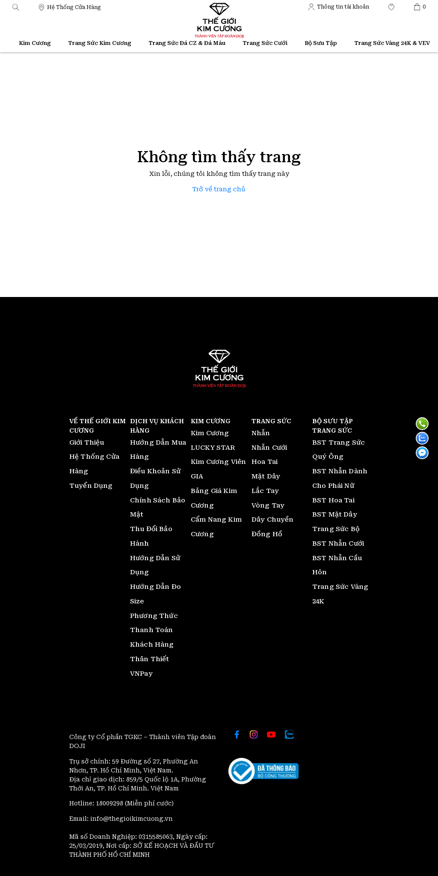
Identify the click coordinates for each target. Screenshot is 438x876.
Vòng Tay (268, 505)
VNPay (141, 673)
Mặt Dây (266, 476)
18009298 (110, 803)
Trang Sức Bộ (336, 529)
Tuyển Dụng (91, 486)
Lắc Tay (265, 491)
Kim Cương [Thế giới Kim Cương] (35, 43)
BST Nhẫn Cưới (338, 543)
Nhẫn (261, 433)
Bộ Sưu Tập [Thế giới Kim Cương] (321, 43)
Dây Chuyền (273, 519)
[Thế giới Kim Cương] (69, 6)
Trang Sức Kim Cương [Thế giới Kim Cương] (99, 43)
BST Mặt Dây (334, 514)
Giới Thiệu (86, 442)
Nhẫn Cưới (269, 447)
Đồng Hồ (267, 534)
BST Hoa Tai (333, 500)
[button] (15, 6)
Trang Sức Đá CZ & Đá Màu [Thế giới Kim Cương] (186, 43)
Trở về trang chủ (219, 189)
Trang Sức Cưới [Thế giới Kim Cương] (265, 43)
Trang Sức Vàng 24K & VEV (392, 43)
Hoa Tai (265, 462)
